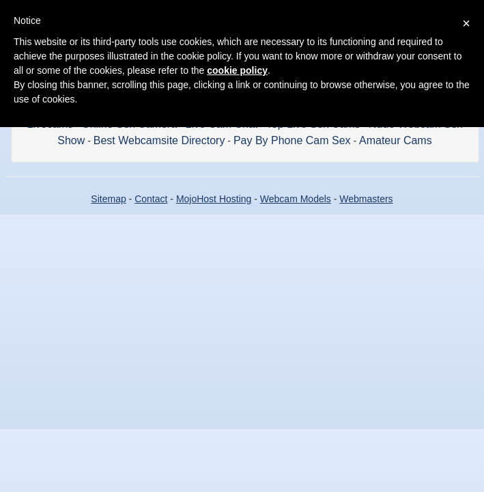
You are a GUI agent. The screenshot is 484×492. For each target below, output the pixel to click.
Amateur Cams (395, 140)
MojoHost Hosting (214, 198)
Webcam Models (295, 198)
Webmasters (366, 198)
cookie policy (237, 70)
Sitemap (108, 198)
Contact (150, 198)
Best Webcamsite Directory (159, 140)
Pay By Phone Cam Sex (292, 140)
